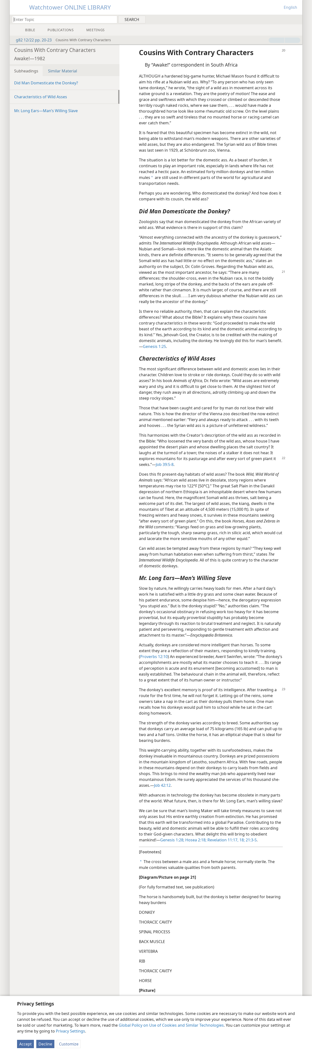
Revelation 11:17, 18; (225, 840)
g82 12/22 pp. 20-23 (31, 40)
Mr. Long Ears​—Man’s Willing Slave (46, 110)
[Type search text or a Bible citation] (62, 19)
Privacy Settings (70, 1031)
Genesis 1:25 (154, 346)
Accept (25, 1044)
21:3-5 (251, 840)
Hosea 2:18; (195, 840)
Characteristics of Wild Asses (40, 96)
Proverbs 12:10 (154, 656)
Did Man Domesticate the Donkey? (46, 83)
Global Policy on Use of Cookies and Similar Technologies (171, 1025)
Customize (68, 1044)
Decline (45, 1044)
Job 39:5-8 (165, 464)
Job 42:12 (162, 785)
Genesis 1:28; (172, 840)
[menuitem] (296, 19)
